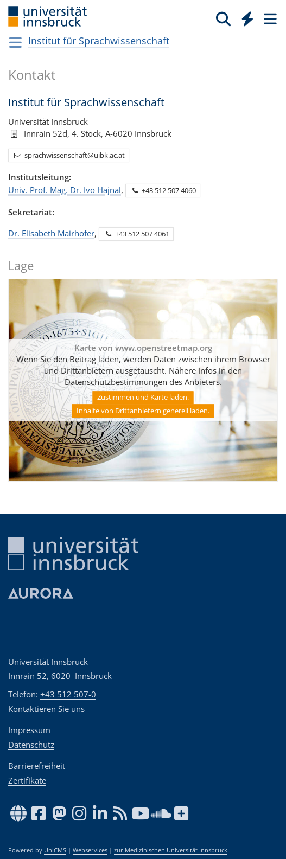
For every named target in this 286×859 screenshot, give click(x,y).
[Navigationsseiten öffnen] (15, 42)
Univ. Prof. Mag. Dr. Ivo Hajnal (64, 189)
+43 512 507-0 (68, 694)
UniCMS (55, 850)
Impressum (29, 730)
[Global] (244, 16)
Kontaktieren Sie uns (46, 708)
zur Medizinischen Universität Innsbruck (170, 850)
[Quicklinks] (248, 18)
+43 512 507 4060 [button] (163, 190)
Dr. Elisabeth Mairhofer (51, 232)
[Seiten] (269, 18)
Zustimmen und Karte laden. (143, 397)
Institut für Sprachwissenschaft (98, 40)
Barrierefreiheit (36, 765)
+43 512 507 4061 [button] (136, 234)
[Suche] (223, 18)
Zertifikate (27, 780)
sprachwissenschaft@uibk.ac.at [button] (69, 154)
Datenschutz (31, 744)
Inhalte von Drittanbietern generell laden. (143, 410)
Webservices (90, 850)
